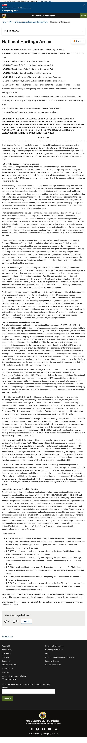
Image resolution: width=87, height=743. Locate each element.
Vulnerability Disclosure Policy (14, 676)
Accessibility (7, 650)
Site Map (5, 672)
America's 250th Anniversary (21, 8)
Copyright (5, 657)
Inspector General (52, 661)
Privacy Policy (7, 668)
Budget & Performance (54, 646)
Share (78, 41)
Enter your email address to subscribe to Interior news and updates (26, 685)
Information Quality (9, 665)
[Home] (4, 16)
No (17, 621)
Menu (83, 16)
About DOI (6, 646)
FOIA (47, 653)
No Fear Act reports (53, 665)
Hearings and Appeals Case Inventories (60, 657)
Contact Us (6, 653)
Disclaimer (6, 661)
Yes (9, 621)
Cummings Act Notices (54, 650)
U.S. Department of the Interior (43, 16)
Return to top (7, 636)
